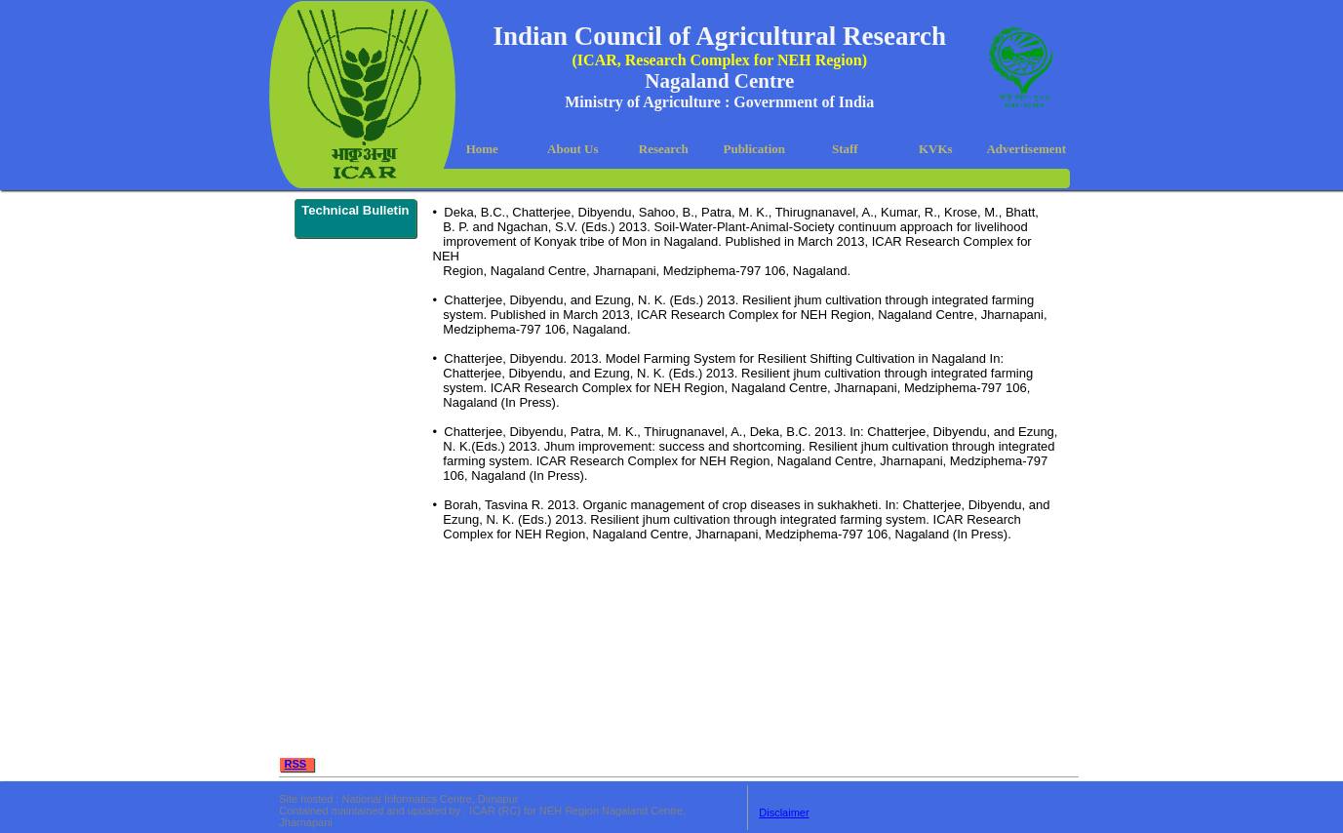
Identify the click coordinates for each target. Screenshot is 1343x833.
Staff (845, 148)
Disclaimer (784, 812)
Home (482, 148)
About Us (572, 148)
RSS (296, 764)
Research (664, 148)
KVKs (936, 148)
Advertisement (1026, 148)
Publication (754, 148)
